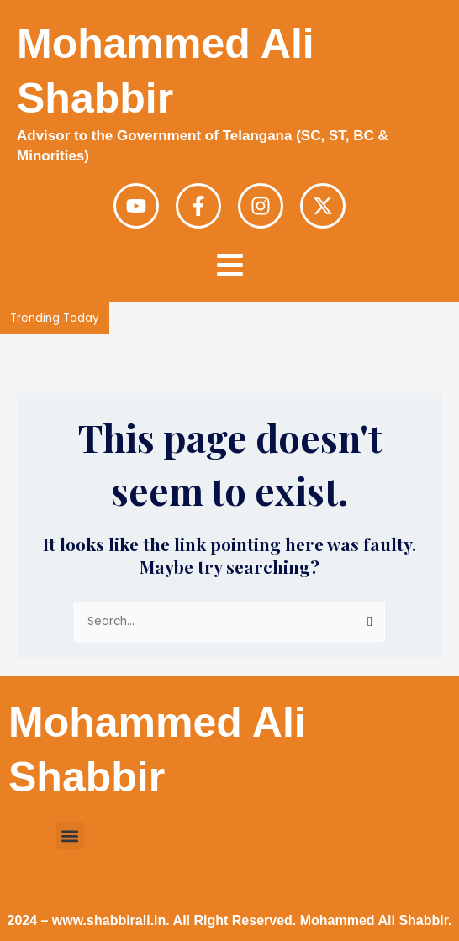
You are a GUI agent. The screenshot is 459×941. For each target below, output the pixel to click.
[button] (70, 835)
